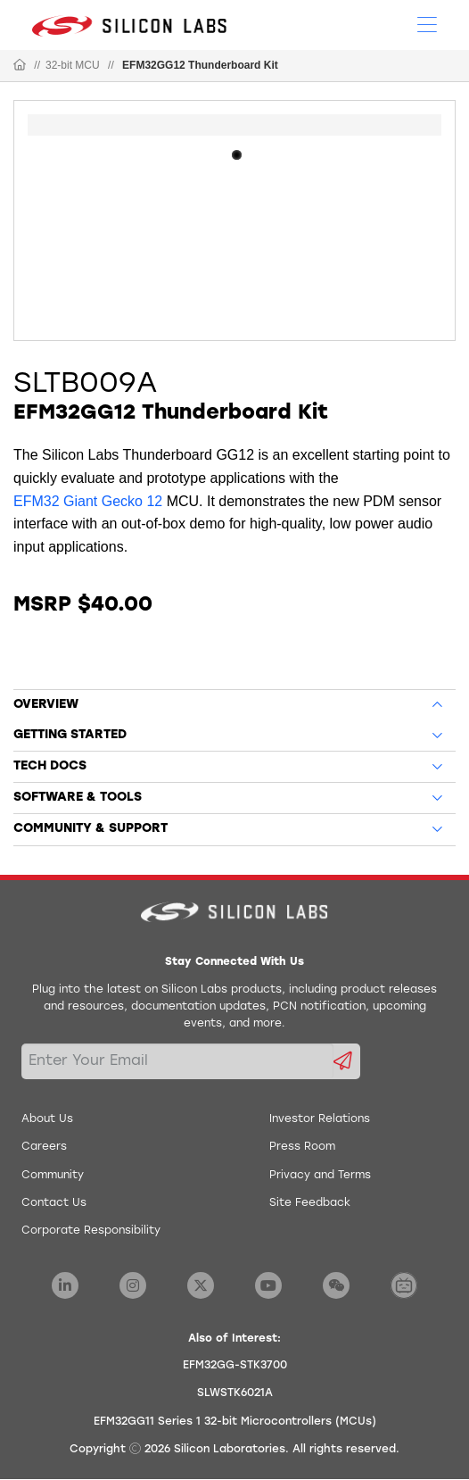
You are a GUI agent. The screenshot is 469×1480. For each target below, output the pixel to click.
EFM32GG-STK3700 (235, 1365)
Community (52, 1175)
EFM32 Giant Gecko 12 (87, 501)
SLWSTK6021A (235, 1393)
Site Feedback (309, 1203)
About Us (47, 1119)
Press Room (302, 1147)
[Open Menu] (427, 23)
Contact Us (53, 1203)
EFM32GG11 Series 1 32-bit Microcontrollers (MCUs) (235, 1422)
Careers (44, 1147)
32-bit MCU (72, 65)
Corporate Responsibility (90, 1231)
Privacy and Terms (320, 1175)
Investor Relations (319, 1119)
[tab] (234, 701)
